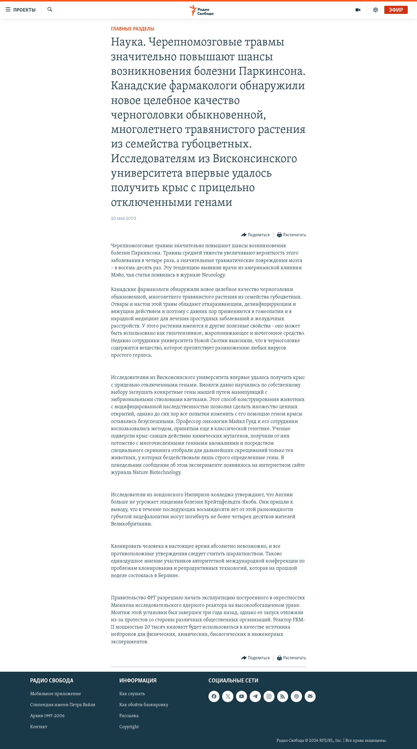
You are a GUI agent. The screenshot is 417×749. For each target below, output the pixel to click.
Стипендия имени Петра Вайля (62, 705)
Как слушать (132, 694)
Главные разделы (132, 29)
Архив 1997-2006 (47, 716)
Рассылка (129, 716)
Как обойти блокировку (143, 705)
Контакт (38, 727)
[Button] (255, 235)
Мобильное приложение (55, 694)
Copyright (129, 727)
